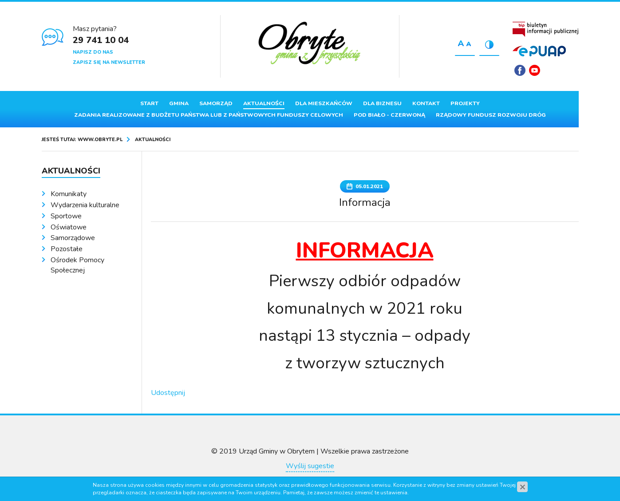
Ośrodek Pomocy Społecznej (77, 265)
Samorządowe (73, 238)
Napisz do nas (93, 52)
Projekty (465, 103)
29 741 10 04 (101, 40)
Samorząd (216, 103)
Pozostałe (67, 249)
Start (149, 103)
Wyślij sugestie (310, 466)
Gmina (179, 103)
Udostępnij (168, 393)
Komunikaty (69, 194)
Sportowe (66, 216)
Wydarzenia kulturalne (85, 205)
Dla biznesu (382, 103)
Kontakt (426, 103)
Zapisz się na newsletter (109, 62)
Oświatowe (69, 227)
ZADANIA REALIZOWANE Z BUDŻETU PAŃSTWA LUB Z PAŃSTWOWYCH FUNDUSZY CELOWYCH (208, 114)
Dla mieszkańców (323, 103)
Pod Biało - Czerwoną (389, 114)
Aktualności (263, 103)
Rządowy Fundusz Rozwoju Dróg (491, 114)
